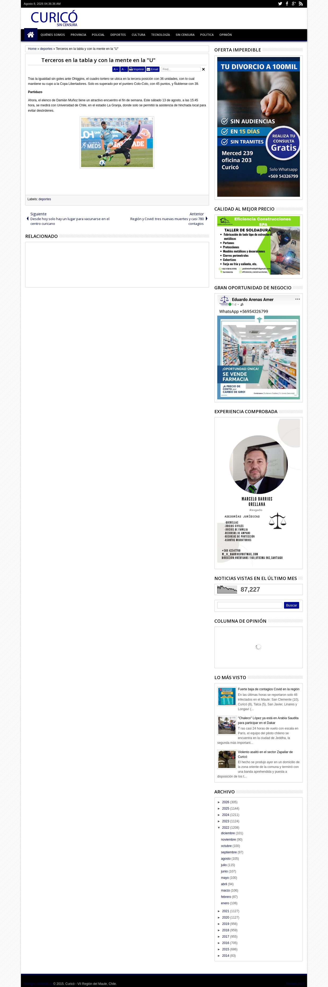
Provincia (78, 35)
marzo (226, 890)
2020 (226, 917)
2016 (226, 943)
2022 (226, 827)
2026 (226, 802)
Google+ (293, 4)
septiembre (229, 852)
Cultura (138, 35)
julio (224, 865)
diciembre (228, 833)
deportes (45, 199)
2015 (226, 949)
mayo (225, 878)
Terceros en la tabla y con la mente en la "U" (98, 60)
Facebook (286, 4)
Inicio (30, 34)
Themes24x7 (295, 984)
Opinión (225, 35)
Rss (300, 4)
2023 (226, 821)
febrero (226, 897)
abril (224, 884)
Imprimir (139, 69)
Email (154, 69)
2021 (226, 911)
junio (225, 871)
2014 (226, 956)
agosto (226, 859)
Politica (207, 35)
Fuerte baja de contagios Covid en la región (268, 689)
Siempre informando (38, 984)
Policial (98, 35)
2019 (226, 924)
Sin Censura (185, 35)
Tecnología (160, 35)
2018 (226, 930)
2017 (226, 936)
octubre (226, 846)
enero (225, 903)
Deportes (118, 35)
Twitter (280, 4)
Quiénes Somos (53, 35)
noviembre (229, 839)
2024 (226, 815)
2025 (226, 808)
